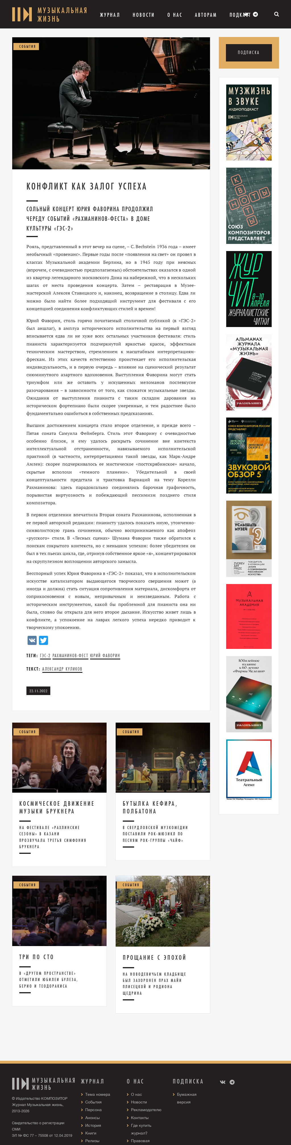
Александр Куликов (62, 669)
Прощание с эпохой (155, 957)
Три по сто (36, 957)
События (93, 1102)
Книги (90, 1133)
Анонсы (92, 1117)
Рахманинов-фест (70, 656)
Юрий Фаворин (105, 656)
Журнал (110, 14)
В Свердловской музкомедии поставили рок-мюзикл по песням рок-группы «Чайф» (155, 834)
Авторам (206, 14)
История (93, 1125)
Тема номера (97, 1094)
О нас (136, 1094)
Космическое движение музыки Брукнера (57, 807)
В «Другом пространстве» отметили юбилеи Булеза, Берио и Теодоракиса (48, 980)
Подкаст (240, 14)
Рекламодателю (146, 1109)
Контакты (140, 1117)
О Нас (174, 14)
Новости (144, 14)
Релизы (92, 1140)
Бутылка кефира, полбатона (150, 807)
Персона (93, 1109)
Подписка (249, 52)
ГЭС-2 (45, 656)
